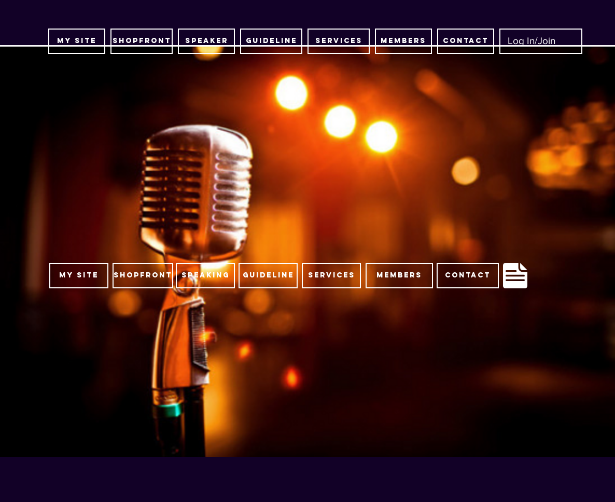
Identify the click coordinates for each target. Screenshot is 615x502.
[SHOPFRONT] (141, 41)
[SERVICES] (339, 41)
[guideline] (271, 41)
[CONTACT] (465, 41)
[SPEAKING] (205, 275)
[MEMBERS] (403, 41)
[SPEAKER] (206, 41)
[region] (280, 277)
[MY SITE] (76, 41)
